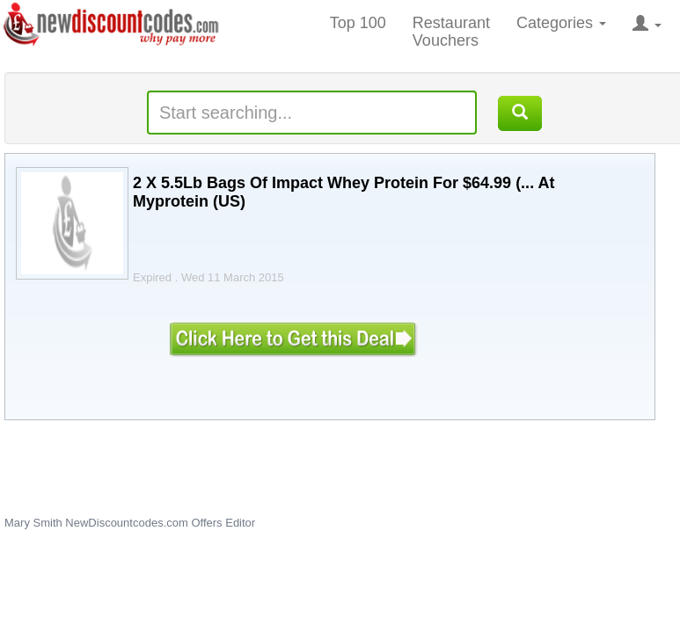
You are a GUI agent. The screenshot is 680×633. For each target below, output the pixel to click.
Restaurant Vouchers (451, 31)
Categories (561, 23)
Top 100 (358, 23)
